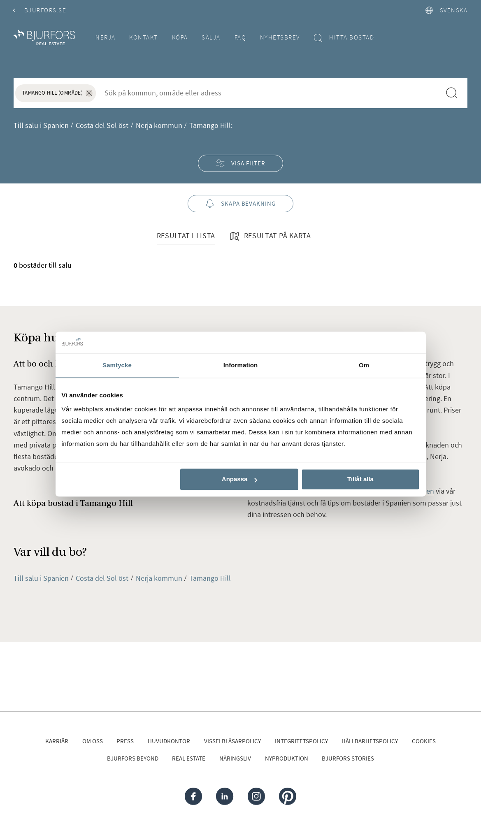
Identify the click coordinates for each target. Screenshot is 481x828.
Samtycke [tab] (117, 365)
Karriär (56, 741)
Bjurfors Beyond (132, 758)
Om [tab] (364, 365)
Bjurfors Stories (348, 758)
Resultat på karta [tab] (270, 236)
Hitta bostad (344, 37)
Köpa (180, 37)
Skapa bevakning (240, 203)
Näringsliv (235, 758)
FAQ (240, 37)
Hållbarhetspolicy (370, 741)
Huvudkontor (169, 741)
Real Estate (188, 758)
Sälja (211, 37)
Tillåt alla (360, 479)
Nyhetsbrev (280, 37)
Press (125, 741)
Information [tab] (240, 365)
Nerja (105, 37)
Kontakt (143, 37)
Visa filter (240, 163)
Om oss (92, 741)
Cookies (424, 741)
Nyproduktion (286, 758)
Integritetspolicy (301, 741)
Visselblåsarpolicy (232, 741)
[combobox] (268, 92)
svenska (446, 10)
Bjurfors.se (40, 10)
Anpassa (240, 479)
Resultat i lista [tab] (186, 235)
